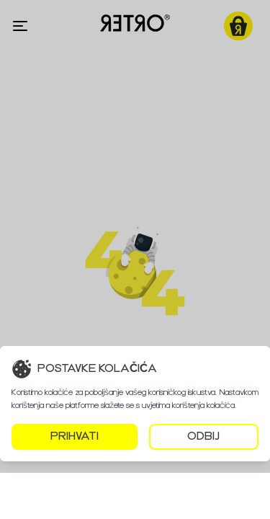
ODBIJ (203, 436)
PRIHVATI (74, 436)
